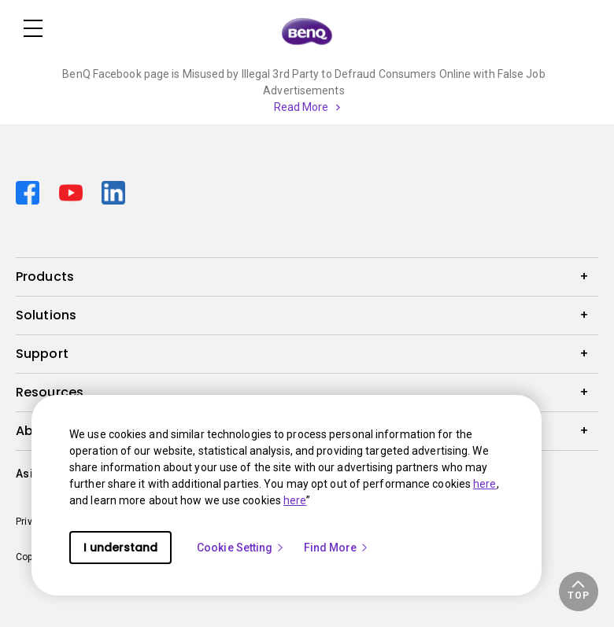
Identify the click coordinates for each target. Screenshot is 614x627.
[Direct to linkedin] (113, 190)
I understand (120, 547)
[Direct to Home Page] (307, 30)
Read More (301, 107)
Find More (337, 547)
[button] (578, 591)
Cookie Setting (241, 547)
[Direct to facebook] (31, 190)
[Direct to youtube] (74, 190)
